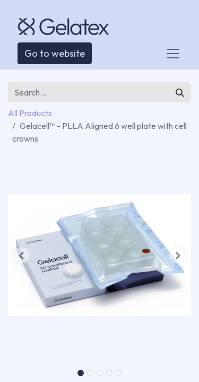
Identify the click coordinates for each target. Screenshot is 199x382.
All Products (30, 113)
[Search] (180, 92)
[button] (22, 255)
